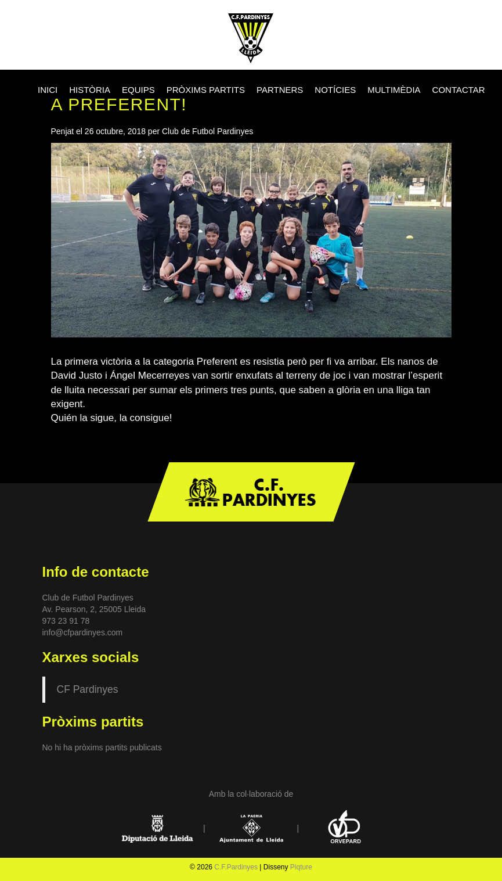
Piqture (301, 867)
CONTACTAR (458, 90)
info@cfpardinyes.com (82, 632)
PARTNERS (280, 90)
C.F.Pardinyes (236, 867)
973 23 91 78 (66, 620)
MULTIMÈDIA (393, 90)
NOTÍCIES (335, 90)
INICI (47, 90)
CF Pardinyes (87, 689)
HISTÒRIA (89, 90)
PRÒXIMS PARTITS (206, 90)
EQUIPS (138, 90)
